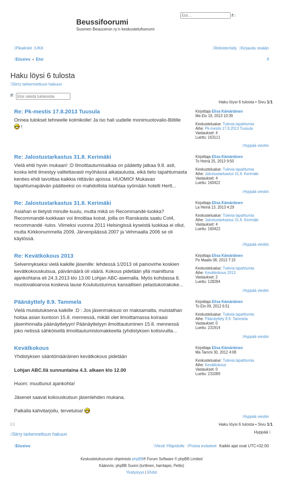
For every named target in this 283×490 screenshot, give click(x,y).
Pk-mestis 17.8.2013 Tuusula (229, 128)
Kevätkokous (215, 365)
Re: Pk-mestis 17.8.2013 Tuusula (57, 111)
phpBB (137, 459)
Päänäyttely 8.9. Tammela (226, 319)
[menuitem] (38, 47)
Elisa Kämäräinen (227, 111)
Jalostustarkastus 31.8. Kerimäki (231, 174)
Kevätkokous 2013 (220, 273)
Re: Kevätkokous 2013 (43, 255)
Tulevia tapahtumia (238, 124)
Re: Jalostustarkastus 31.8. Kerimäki (62, 157)
